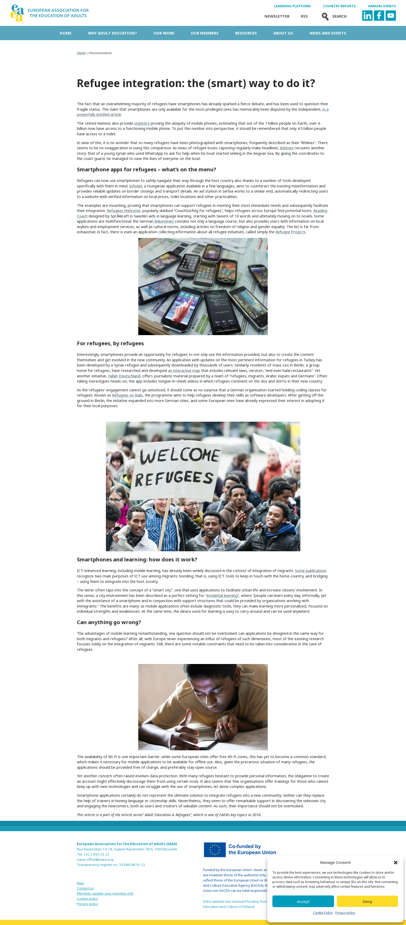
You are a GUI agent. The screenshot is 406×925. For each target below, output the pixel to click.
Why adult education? (112, 33)
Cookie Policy (323, 912)
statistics (142, 123)
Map (80, 883)
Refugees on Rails (127, 395)
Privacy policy (345, 912)
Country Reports (339, 6)
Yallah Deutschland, (124, 375)
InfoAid (135, 185)
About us (283, 33)
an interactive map (184, 370)
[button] (395, 862)
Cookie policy (87, 898)
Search (333, 16)
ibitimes (287, 147)
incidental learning (222, 595)
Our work (164, 33)
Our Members (205, 33)
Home (65, 33)
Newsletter (277, 16)
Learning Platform (292, 6)
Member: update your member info (105, 893)
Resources (246, 33)
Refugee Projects (291, 231)
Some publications (311, 570)
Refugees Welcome (123, 210)
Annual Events (382, 6)
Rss (304, 16)
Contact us (85, 888)
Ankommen (163, 221)
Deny (367, 901)
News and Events (328, 33)
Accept (303, 901)
